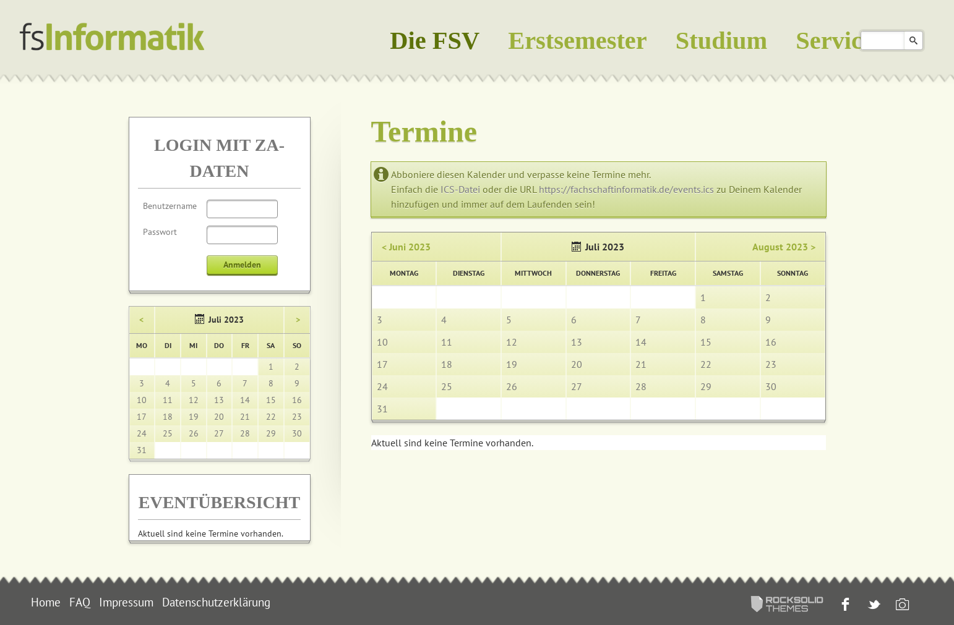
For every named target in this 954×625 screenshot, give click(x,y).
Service (835, 40)
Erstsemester (577, 40)
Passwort (160, 231)
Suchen (913, 40)
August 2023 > (783, 246)
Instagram (901, 605)
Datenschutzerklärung (216, 602)
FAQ (79, 602)
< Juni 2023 (406, 246)
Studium (721, 40)
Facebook (844, 605)
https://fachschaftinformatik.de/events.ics (626, 189)
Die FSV (434, 40)
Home (46, 602)
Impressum (126, 602)
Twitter (872, 605)
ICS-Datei (460, 189)
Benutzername (170, 205)
